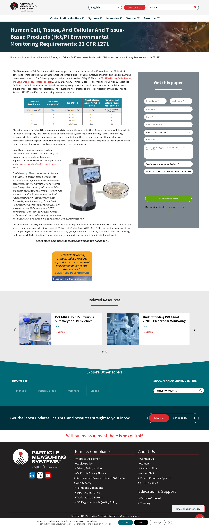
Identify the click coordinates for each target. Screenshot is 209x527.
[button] (102, 351)
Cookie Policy (84, 463)
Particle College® (150, 498)
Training (145, 503)
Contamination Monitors (65, 18)
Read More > (61, 331)
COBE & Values (149, 483)
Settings (157, 522)
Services (131, 18)
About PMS (147, 473)
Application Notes (27, 57)
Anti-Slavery (83, 483)
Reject (141, 522)
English (95, 7)
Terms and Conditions (89, 487)
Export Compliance (88, 492)
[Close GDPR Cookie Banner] (169, 522)
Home (13, 57)
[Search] (195, 7)
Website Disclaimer (88, 458)
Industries (112, 18)
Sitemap (75, 515)
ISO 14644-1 (54, 231)
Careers (144, 463)
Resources (150, 18)
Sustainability (148, 468)
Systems (93, 18)
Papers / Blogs (47, 390)
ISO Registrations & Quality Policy (96, 502)
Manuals (21, 390)
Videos (95, 390)
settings (107, 523)
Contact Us (135, 7)
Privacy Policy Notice (89, 468)
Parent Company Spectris (155, 478)
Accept (125, 522)
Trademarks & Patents (90, 497)
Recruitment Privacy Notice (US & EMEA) (101, 478)
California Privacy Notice (91, 473)
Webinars (73, 390)
